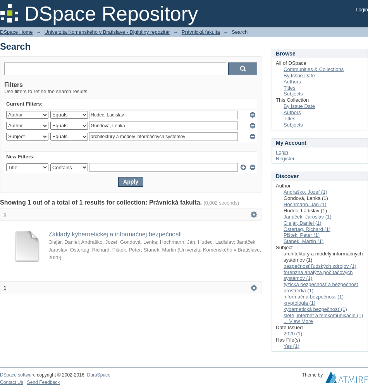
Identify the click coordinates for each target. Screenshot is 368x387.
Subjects (293, 94)
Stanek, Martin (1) (303, 241)
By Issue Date (299, 75)
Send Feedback (43, 382)
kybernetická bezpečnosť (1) (315, 309)
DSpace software (18, 375)
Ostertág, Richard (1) (307, 229)
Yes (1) (291, 346)
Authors (292, 82)
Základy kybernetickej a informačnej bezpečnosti (115, 234)
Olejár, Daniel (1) (303, 223)
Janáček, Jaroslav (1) (308, 217)
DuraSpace (98, 375)
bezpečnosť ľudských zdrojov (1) (320, 266)
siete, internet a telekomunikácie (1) (323, 315)
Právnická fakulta (201, 32)
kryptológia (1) (299, 303)
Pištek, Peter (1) (302, 235)
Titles (290, 88)
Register (285, 158)
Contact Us (11, 382)
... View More (298, 321)
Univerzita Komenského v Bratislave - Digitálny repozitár (107, 32)
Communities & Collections (314, 69)
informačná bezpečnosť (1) (314, 297)
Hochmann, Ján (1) (305, 204)
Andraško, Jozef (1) (305, 192)
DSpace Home (16, 32)
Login (362, 9)
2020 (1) (293, 334)
